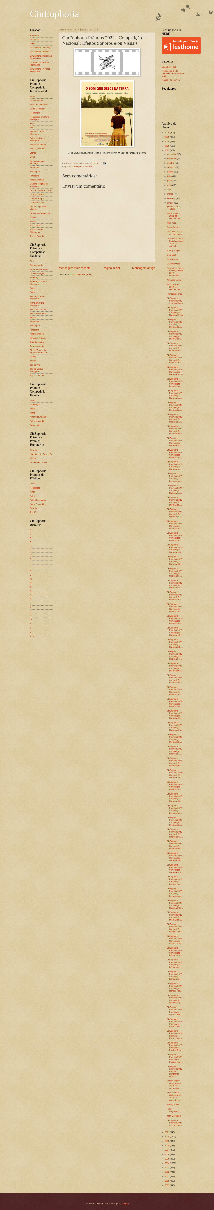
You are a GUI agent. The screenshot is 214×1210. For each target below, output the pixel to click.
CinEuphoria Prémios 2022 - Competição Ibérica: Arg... (175, 999)
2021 (167, 1132)
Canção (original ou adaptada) (39, 185)
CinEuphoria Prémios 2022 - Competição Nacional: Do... (175, 560)
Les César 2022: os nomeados (174, 232)
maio (169, 185)
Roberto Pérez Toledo (173, 207)
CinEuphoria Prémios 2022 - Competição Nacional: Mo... (175, 714)
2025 (167, 137)
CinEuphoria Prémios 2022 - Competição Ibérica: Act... (175, 963)
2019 (167, 1141)
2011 (167, 1176)
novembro (172, 158)
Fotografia (34, 176)
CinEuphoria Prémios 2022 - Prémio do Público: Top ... (175, 1058)
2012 (167, 1172)
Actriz (32, 127)
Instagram (34, 39)
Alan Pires (171, 223)
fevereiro (171, 198)
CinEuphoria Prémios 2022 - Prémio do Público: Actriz (175, 1034)
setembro (171, 167)
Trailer (33, 221)
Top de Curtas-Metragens (37, 230)
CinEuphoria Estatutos (40, 47)
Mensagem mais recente (75, 268)
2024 (167, 141)
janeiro (170, 203)
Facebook (34, 35)
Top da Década (37, 236)
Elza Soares (172, 259)
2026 (167, 132)
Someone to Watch (39, 462)
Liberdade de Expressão (41, 454)
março (170, 194)
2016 (167, 1154)
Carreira (34, 450)
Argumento (35, 167)
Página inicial (111, 268)
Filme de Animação (39, 104)
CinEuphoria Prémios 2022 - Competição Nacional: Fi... (175, 572)
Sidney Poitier (173, 1104)
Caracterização (37, 202)
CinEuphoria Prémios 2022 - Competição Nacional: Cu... (175, 631)
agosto (170, 172)
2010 (167, 1181)
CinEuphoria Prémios (40, 51)
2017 (167, 1150)
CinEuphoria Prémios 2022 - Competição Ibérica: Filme (175, 928)
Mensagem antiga (143, 268)
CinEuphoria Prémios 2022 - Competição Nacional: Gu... (175, 833)
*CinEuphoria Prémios (82, 166)
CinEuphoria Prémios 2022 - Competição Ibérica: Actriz (175, 951)
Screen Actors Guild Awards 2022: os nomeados (174, 1084)
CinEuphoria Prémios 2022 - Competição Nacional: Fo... (175, 726)
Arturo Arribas (173, 227)
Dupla (32, 157)
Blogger (125, 1203)
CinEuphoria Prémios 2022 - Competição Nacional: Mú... (175, 774)
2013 (167, 1167)
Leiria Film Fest (169, 67)
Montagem (35, 171)
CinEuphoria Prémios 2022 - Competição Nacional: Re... (175, 548)
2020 (167, 1136)
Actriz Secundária (38, 148)
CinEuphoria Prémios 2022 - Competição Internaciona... (175, 323)
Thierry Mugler (173, 250)
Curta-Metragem (37, 109)
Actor (32, 123)
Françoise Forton (174, 294)
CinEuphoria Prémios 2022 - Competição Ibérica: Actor (175, 940)
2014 (167, 1163)
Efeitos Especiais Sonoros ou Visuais (39, 351)
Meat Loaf (171, 255)
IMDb (32, 43)
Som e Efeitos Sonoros (40, 190)
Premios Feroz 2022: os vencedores (173, 216)
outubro (171, 163)
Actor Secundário (38, 144)
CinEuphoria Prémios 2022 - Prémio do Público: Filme (175, 1011)
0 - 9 (32, 636)
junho (170, 180)
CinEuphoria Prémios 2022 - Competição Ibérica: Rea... (175, 987)
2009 (167, 1185)
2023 (167, 146)
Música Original (37, 180)
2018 (167, 1145)
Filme (32, 96)
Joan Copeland (174, 1116)
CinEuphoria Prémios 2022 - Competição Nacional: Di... (175, 797)
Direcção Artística (38, 194)
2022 (167, 150)
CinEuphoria (54, 13)
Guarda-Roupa (37, 198)
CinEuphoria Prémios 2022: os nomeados (175, 1122)
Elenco (33, 153)
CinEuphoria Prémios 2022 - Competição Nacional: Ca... (175, 868)
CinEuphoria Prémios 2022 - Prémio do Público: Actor (175, 1023)
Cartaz (33, 217)
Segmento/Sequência (40, 213)
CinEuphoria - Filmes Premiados (39, 63)
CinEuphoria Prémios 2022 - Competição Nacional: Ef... (175, 857)
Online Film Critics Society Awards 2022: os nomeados (175, 272)
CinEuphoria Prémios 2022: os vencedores (175, 300)
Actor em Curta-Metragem (37, 132)
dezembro (172, 154)
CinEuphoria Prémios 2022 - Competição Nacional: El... (175, 513)
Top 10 (33, 512)
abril (169, 189)
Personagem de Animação (37, 162)
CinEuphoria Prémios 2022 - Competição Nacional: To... (175, 584)
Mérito (33, 458)
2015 (167, 1159)
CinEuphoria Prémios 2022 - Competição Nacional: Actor (175, 371)
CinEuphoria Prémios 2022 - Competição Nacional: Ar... (175, 750)
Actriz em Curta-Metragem (37, 139)
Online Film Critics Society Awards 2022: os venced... (175, 242)
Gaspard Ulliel (173, 264)
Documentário (36, 100)
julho (169, 176)
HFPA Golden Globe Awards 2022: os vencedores (174, 1096)
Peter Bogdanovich (174, 1110)
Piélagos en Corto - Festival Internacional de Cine (173, 73)
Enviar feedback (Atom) (81, 274)
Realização (35, 113)
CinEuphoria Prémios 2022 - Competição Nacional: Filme (175, 311)
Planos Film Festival (171, 80)
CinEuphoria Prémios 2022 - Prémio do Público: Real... (175, 1046)
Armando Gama (174, 280)
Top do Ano (35, 225)
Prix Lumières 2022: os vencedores (173, 287)
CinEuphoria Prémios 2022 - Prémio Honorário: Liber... (175, 1071)
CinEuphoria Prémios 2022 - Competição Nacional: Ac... (175, 394)
